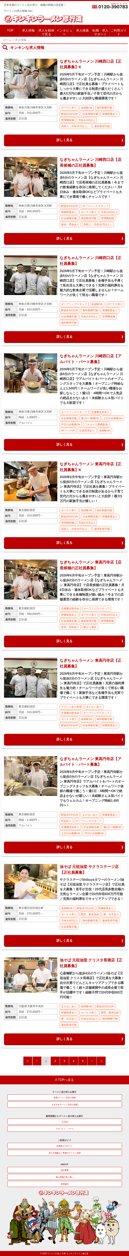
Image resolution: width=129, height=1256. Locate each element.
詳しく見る (64, 140)
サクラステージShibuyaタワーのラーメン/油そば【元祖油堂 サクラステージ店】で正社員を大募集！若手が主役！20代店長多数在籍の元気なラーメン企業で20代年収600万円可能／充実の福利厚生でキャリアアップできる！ (92, 889)
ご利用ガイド (119, 32)
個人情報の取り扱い (65, 1177)
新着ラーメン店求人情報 (65, 1098)
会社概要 (65, 1170)
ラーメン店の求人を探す (64, 1092)
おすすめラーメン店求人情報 (65, 1104)
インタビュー (64, 32)
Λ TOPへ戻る (64, 1080)
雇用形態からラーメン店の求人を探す (64, 1116)
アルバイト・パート (65, 1129)
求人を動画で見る (46, 32)
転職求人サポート (65, 1146)
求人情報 (28, 30)
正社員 (65, 1122)
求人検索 (82, 30)
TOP (10, 30)
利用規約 (65, 1184)
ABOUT (64, 1164)
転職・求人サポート (100, 32)
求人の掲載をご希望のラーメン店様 (65, 1153)
